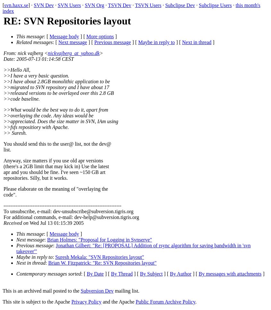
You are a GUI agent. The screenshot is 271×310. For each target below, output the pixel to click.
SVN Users (69, 5)
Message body (64, 36)
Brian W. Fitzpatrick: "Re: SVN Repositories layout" (102, 263)
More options (100, 36)
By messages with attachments (230, 274)
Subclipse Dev (180, 5)
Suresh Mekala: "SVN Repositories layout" (99, 257)
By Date (95, 274)
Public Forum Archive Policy (165, 302)
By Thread (122, 274)
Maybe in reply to (156, 42)
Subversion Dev (97, 291)
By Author (180, 274)
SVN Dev (44, 5)
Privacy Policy (87, 302)
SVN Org (94, 5)
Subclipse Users (215, 5)
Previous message (112, 42)
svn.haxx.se (16, 5)
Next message (72, 42)
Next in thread (197, 42)
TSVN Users (148, 5)
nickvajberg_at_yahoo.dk (74, 53)
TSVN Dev (119, 5)
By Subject (151, 274)
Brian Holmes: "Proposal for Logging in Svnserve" (99, 239)
